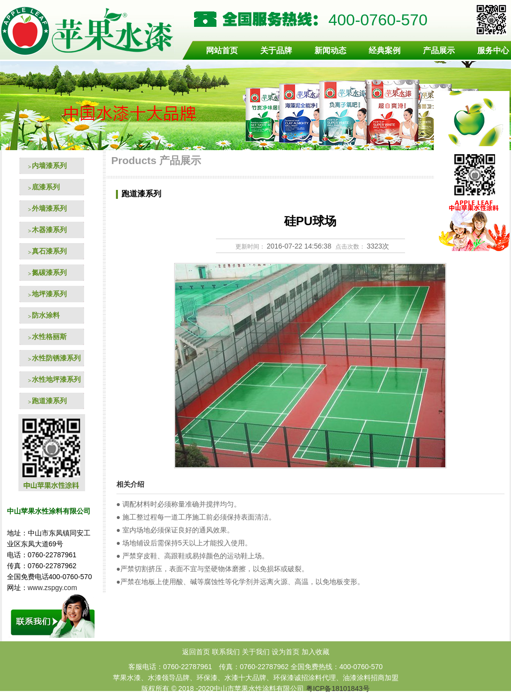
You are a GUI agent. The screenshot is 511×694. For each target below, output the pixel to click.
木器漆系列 (49, 230)
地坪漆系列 (49, 294)
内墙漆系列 (49, 166)
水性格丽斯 (49, 337)
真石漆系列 (49, 251)
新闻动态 (330, 50)
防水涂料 (46, 315)
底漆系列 (46, 187)
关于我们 (256, 652)
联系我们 (226, 652)
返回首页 (196, 652)
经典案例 (385, 50)
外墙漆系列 (49, 208)
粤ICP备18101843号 (338, 689)
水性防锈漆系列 (56, 358)
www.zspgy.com (53, 588)
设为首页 (286, 652)
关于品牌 (276, 50)
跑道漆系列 (49, 401)
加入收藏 (315, 652)
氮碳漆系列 (49, 272)
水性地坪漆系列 (56, 379)
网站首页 (222, 50)
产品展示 (439, 50)
